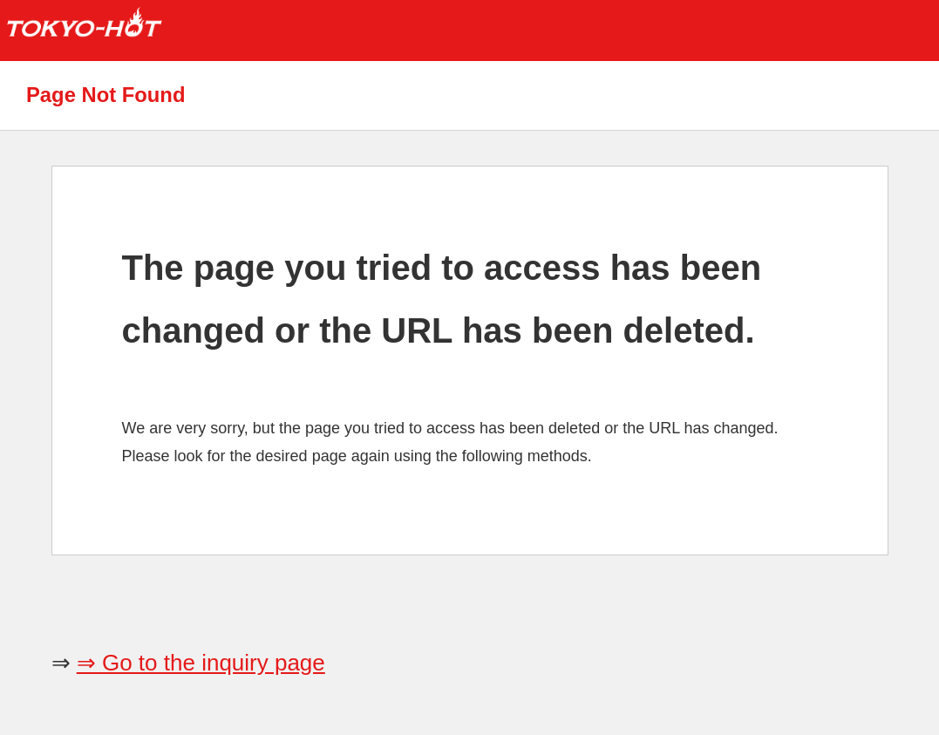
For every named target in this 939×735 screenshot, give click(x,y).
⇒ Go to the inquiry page (201, 663)
